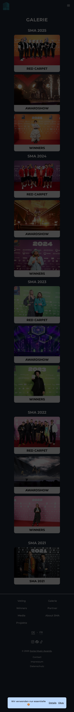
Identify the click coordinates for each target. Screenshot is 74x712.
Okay (61, 702)
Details (52, 702)
